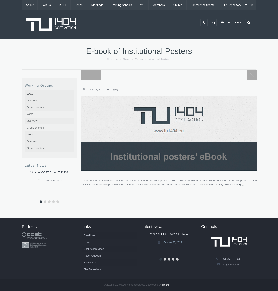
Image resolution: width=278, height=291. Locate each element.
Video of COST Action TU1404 (49, 172)
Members (159, 5)
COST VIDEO (231, 22)
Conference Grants (203, 5)
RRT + (62, 5)
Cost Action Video (94, 248)
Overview (32, 100)
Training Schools (121, 5)
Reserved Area (92, 255)
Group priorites (35, 107)
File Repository (232, 5)
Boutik (165, 284)
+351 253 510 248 (230, 258)
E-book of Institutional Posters (152, 59)
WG (142, 5)
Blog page (252, 75)
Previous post (86, 75)
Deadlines (89, 235)
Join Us (46, 5)
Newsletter (90, 262)
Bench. (79, 5)
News (126, 59)
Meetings (97, 5)
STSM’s (177, 5)
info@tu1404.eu (231, 264)
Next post (96, 75)
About (30, 5)
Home (114, 59)
